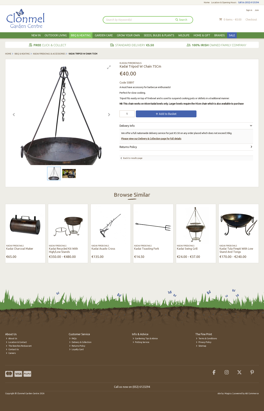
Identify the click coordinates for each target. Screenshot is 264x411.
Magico (228, 393)
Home (207, 2)
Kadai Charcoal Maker (19, 248)
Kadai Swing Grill (187, 248)
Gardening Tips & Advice (145, 338)
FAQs (72, 338)
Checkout (251, 19)
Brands (219, 35)
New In (36, 35)
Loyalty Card (76, 349)
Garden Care (104, 35)
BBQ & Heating (81, 35)
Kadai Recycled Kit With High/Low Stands (63, 250)
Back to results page (132, 158)
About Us (11, 338)
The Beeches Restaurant (19, 346)
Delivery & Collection (80, 342)
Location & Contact (16, 342)
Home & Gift (202, 35)
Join (257, 10)
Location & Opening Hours (223, 2)
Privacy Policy (203, 342)
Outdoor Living (56, 35)
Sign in (249, 10)
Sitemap (201, 346)
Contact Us (12, 349)
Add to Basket (166, 113)
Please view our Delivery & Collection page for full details (151, 138)
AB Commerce (252, 393)
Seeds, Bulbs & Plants (159, 35)
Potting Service (141, 342)
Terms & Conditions (206, 338)
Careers (11, 353)
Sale (232, 35)
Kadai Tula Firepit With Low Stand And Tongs (236, 250)
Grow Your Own (128, 35)
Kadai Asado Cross (103, 248)
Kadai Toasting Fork (146, 248)
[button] (109, 67)
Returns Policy (77, 346)
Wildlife (184, 35)
